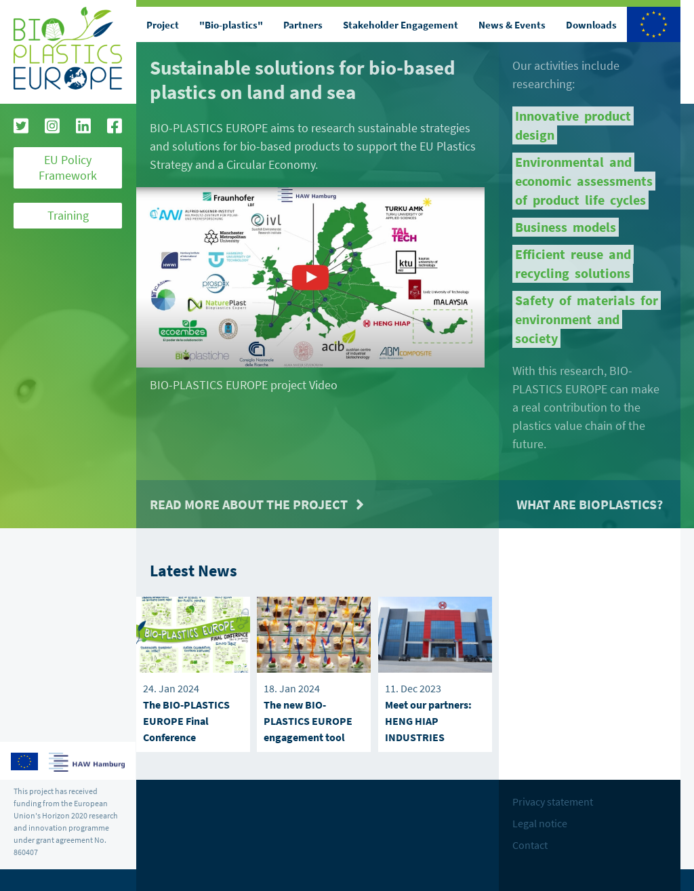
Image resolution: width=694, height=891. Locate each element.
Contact (530, 845)
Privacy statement (552, 801)
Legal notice (539, 823)
